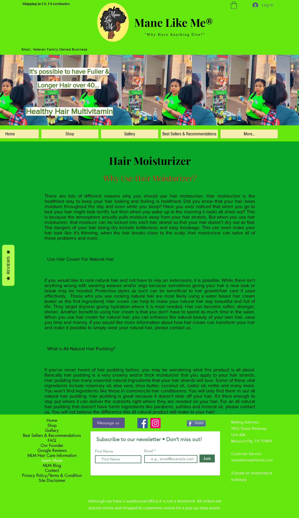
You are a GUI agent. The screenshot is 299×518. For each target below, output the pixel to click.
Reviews (8, 265)
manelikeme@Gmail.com (252, 460)
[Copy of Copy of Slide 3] (156, 118)
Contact (52, 470)
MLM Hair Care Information (52, 455)
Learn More (52, 460)
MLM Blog (52, 465)
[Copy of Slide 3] (150, 118)
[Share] (196, 423)
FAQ (52, 440)
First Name (104, 451)
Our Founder (52, 445)
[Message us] (108, 423)
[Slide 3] (144, 118)
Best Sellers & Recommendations (52, 435)
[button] (234, 5)
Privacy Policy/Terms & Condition (52, 475)
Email (149, 451)
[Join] (207, 458)
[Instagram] (155, 423)
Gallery (52, 430)
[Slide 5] (138, 118)
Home (52, 420)
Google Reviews (52, 450)
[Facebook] (142, 423)
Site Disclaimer (52, 480)
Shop (52, 425)
